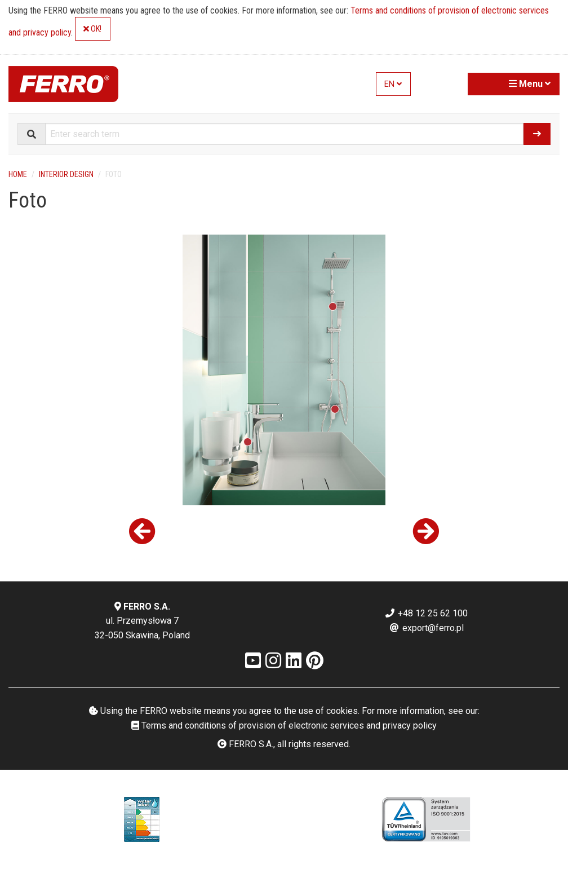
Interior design (66, 174)
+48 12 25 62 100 (426, 613)
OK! (92, 29)
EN (393, 84)
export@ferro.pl (426, 628)
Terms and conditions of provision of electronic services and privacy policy (284, 725)
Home (17, 174)
